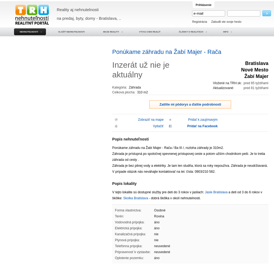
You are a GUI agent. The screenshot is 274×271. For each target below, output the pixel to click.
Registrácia (199, 21)
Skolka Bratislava (135, 198)
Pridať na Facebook (202, 126)
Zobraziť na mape (151, 120)
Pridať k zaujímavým (203, 120)
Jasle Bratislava (216, 192)
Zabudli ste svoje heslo (226, 21)
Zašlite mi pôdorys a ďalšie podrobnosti (190, 104)
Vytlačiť (158, 126)
